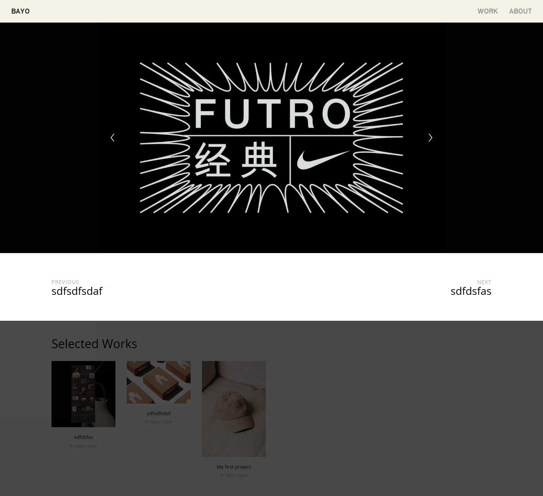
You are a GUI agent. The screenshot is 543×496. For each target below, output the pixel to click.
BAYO (20, 11)
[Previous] (112, 137)
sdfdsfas (83, 437)
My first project (234, 466)
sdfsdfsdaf (159, 413)
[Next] (430, 137)
